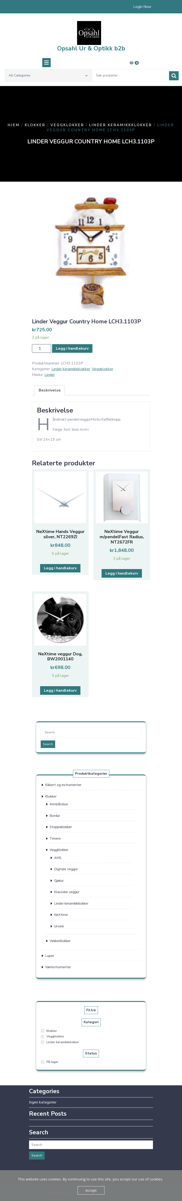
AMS (72, 865)
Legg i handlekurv (72, 348)
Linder (49, 374)
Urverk (72, 905)
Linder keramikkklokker (120, 125)
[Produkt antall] (41, 348)
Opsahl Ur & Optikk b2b (91, 53)
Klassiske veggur (77, 885)
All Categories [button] (48, 79)
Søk (174, 80)
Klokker (35, 125)
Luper (67, 922)
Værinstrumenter (72, 928)
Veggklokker (67, 125)
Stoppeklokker (73, 848)
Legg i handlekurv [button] (60, 568)
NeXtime (74, 898)
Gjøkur (72, 878)
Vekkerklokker (73, 913)
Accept (91, 1190)
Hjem (14, 125)
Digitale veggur (76, 872)
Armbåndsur (72, 835)
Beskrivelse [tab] (50, 390)
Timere (70, 854)
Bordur (70, 841)
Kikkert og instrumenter (75, 823)
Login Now (142, 6)
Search (66, 741)
